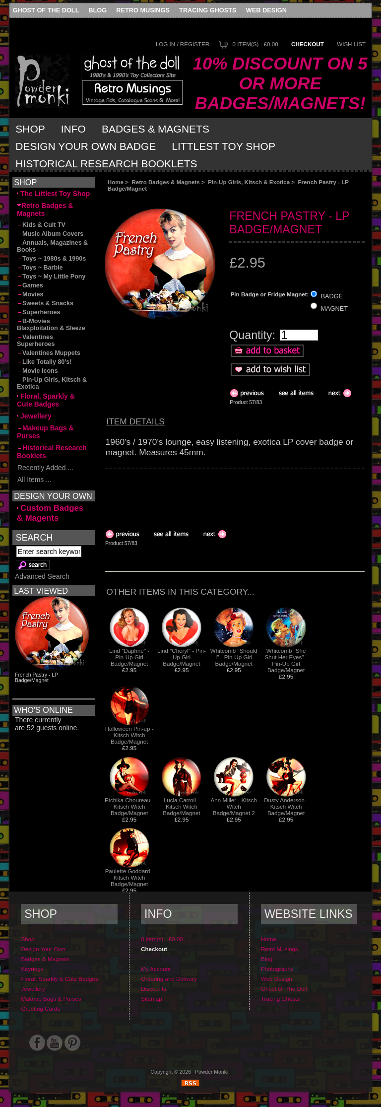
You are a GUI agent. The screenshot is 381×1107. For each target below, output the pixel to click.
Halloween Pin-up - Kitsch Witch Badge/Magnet (129, 735)
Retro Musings (143, 10)
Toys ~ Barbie (40, 267)
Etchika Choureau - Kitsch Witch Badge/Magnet (129, 806)
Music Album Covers (50, 233)
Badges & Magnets (155, 129)
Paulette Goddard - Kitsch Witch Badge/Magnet (129, 877)
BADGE (331, 296)
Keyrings (32, 969)
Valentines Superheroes (36, 340)
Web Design (266, 10)
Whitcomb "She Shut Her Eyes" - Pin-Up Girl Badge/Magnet (286, 660)
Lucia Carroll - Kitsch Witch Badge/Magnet (181, 806)
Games (30, 285)
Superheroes (39, 312)
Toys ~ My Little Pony (51, 276)
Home (116, 182)
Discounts (153, 988)
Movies (30, 294)
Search (34, 538)
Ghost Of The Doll (46, 10)
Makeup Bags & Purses (45, 432)
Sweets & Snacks (45, 303)
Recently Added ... (45, 468)
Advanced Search (42, 576)
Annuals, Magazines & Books (52, 246)
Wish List (351, 44)
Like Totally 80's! (44, 361)
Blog (97, 10)
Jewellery (34, 416)
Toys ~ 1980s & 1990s (51, 258)
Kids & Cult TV (41, 224)
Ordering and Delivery (169, 978)
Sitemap (151, 998)
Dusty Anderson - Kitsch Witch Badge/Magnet (286, 806)
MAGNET (334, 308)
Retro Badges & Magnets (166, 182)
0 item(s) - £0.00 (255, 44)
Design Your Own (43, 949)
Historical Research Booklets (106, 163)
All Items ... (34, 480)
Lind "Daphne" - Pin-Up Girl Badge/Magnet (129, 657)
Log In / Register (182, 44)
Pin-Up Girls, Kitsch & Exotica (249, 182)
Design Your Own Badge (85, 146)
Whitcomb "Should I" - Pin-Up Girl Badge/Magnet (233, 657)
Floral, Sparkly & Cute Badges (46, 400)
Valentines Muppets (48, 352)
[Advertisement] (216, 200)
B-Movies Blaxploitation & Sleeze (51, 325)
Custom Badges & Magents (50, 513)
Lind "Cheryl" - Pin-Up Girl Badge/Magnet (181, 657)
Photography (277, 969)
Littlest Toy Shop (223, 146)
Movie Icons (37, 370)
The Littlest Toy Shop (53, 194)
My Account (156, 969)
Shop (30, 129)
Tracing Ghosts (207, 10)
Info (73, 129)
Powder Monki (211, 1072)
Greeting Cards (40, 1008)
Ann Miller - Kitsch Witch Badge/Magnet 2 (234, 806)
